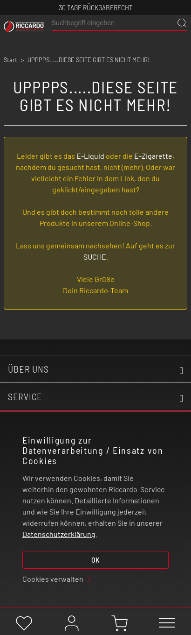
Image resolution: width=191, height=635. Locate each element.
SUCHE (94, 256)
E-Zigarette (153, 155)
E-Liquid (90, 155)
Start (10, 60)
